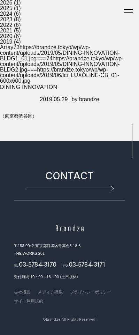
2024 (6, 14)
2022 (6, 25)
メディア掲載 (50, 292)
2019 (6, 42)
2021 (6, 31)
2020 (6, 36)
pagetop (132, 141)
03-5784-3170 (37, 264)
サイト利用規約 (28, 301)
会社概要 (22, 292)
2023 (6, 19)
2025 (6, 8)
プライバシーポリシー (90, 292)
